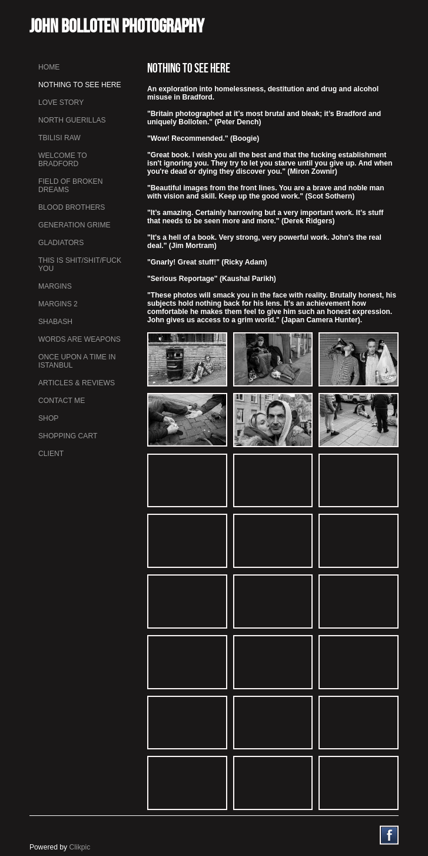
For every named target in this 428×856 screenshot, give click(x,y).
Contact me (61, 400)
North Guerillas (72, 120)
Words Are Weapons (79, 339)
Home (48, 67)
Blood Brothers (71, 207)
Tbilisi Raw (59, 138)
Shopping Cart (67, 436)
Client (51, 454)
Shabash (55, 322)
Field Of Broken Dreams (70, 185)
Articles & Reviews (76, 383)
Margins (55, 286)
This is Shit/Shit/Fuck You (79, 264)
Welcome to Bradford (62, 159)
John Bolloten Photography (116, 25)
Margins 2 (58, 304)
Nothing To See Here (79, 85)
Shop (48, 418)
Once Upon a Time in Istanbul (77, 361)
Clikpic (80, 847)
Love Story (61, 102)
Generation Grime (74, 225)
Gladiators (61, 243)
